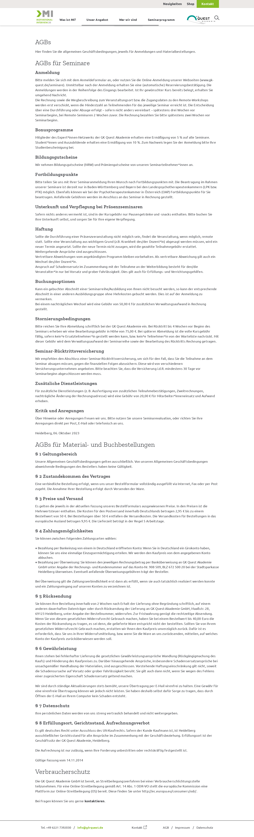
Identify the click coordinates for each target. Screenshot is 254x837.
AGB (166, 827)
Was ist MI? (68, 19)
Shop (190, 4)
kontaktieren (95, 801)
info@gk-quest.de (90, 827)
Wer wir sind (128, 19)
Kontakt (207, 4)
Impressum (182, 827)
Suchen (217, 16)
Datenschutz (204, 827)
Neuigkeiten (172, 4)
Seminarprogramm (161, 19)
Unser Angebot (97, 19)
